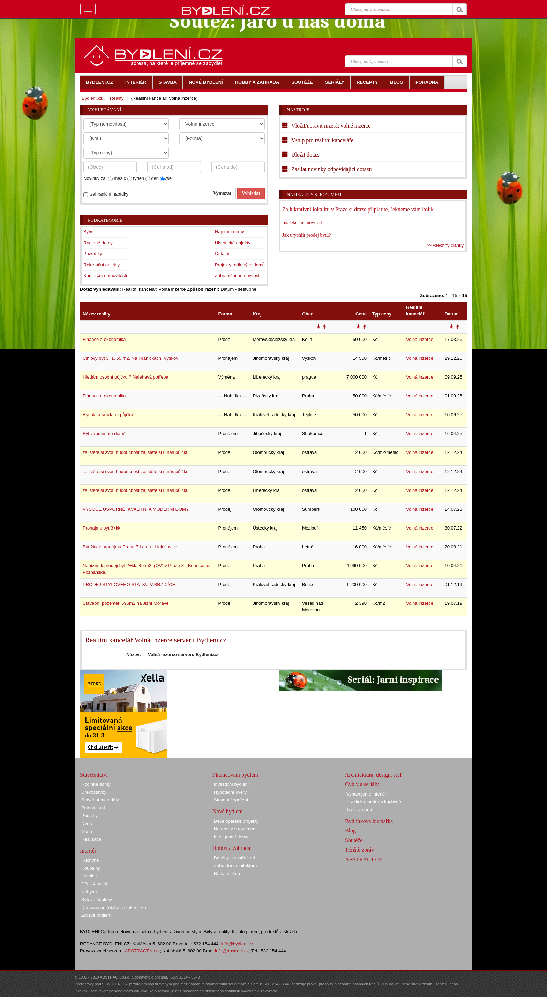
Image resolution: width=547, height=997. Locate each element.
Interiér (88, 851)
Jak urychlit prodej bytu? (306, 235)
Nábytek (89, 892)
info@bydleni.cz (237, 943)
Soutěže (354, 840)
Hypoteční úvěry (230, 792)
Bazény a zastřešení (234, 857)
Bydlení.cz (92, 98)
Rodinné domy (98, 242)
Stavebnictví (94, 775)
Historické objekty (232, 242)
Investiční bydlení (231, 784)
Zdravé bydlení (96, 915)
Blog (350, 831)
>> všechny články (445, 245)
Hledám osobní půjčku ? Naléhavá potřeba (125, 377)
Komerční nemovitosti (105, 275)
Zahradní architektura (235, 865)
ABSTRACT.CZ (363, 859)
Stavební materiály (100, 799)
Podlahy (89, 815)
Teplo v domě (359, 809)
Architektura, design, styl (373, 775)
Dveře (87, 823)
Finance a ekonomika (104, 339)
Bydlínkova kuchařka (369, 821)
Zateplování (93, 807)
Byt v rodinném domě (104, 433)
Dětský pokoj (94, 883)
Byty (87, 231)
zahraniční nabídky (109, 194)
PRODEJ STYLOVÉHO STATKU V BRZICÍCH (129, 584)
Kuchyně (90, 860)
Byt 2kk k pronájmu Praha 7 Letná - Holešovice (130, 546)
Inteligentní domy (231, 836)
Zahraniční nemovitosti (238, 275)
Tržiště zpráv (359, 850)
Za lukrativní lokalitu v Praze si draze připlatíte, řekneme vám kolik (358, 209)
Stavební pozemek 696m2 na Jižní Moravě (125, 603)
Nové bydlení (227, 811)
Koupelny (90, 868)
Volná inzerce (419, 339)
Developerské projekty (236, 821)
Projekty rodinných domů (240, 264)
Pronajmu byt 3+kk (101, 528)
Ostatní (222, 253)
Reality (117, 98)
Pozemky (92, 253)
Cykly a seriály (362, 784)
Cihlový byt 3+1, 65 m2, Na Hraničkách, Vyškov (130, 358)
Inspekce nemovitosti (303, 222)
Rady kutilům (227, 873)
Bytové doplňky (96, 899)
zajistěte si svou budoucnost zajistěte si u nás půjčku (136, 452)
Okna (86, 831)
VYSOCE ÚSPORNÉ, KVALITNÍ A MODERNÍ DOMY (136, 509)
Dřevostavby (93, 792)
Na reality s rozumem (314, 194)
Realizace (91, 839)
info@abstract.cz (232, 950)
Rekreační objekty (101, 264)
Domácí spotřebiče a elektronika (113, 907)
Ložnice (89, 875)
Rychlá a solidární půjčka (108, 414)
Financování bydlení (235, 775)
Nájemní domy (229, 231)
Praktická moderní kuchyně (373, 801)
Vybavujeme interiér (366, 794)
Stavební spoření (231, 799)
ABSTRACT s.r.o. (142, 950)
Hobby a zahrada (231, 848)
